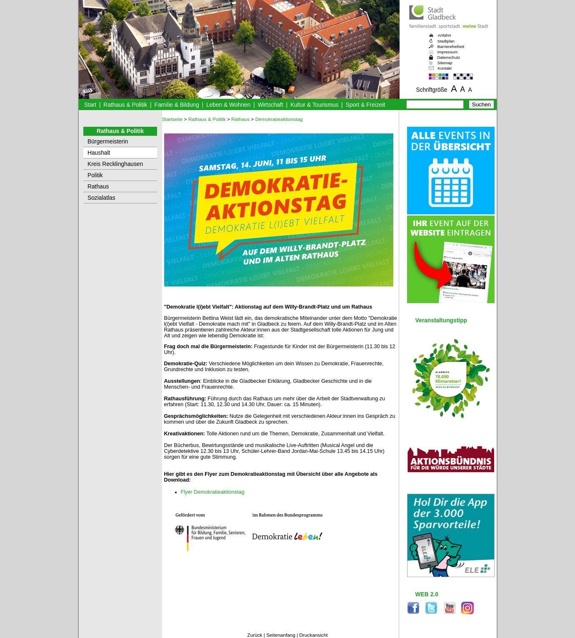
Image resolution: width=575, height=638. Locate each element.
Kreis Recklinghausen (115, 164)
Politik (95, 175)
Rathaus (98, 186)
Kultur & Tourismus (314, 105)
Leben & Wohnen (228, 105)
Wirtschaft (270, 105)
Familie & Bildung (177, 105)
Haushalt (99, 153)
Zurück (254, 635)
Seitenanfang (280, 635)
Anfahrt (444, 35)
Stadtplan (446, 41)
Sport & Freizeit (365, 105)
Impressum (448, 52)
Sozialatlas (101, 198)
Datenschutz (449, 57)
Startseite (172, 119)
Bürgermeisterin (108, 141)
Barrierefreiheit (451, 46)
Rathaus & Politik (125, 105)
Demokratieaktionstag (279, 119)
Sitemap (445, 62)
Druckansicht (313, 635)
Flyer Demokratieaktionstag (213, 492)
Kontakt (445, 68)
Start (90, 105)
